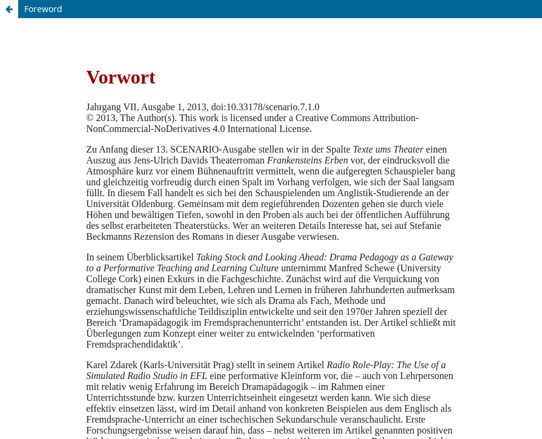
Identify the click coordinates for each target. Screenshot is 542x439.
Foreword (43, 9)
